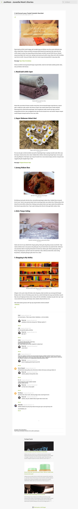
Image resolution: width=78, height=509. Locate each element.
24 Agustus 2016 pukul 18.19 (32, 320)
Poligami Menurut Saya (25, 162)
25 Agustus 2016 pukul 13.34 (32, 332)
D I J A (19, 380)
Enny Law (24, 320)
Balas (19, 325)
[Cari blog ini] (70, 2)
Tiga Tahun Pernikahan (25, 61)
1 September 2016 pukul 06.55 (32, 346)
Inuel (19, 315)
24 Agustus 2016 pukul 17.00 (26, 315)
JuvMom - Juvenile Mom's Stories (18, 2)
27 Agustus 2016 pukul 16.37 (26, 354)
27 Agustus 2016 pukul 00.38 (26, 340)
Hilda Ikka (20, 404)
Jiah (19, 328)
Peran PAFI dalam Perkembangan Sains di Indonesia (34, 494)
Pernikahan (17, 304)
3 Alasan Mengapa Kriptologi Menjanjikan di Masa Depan (35, 451)
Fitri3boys (20, 392)
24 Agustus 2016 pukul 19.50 (25, 328)
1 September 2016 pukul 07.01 (32, 396)
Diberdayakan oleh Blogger (39, 507)
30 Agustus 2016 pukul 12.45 (30, 368)
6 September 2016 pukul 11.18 (28, 404)
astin (19, 354)
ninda (19, 340)
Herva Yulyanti (21, 368)
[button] (15, 17)
